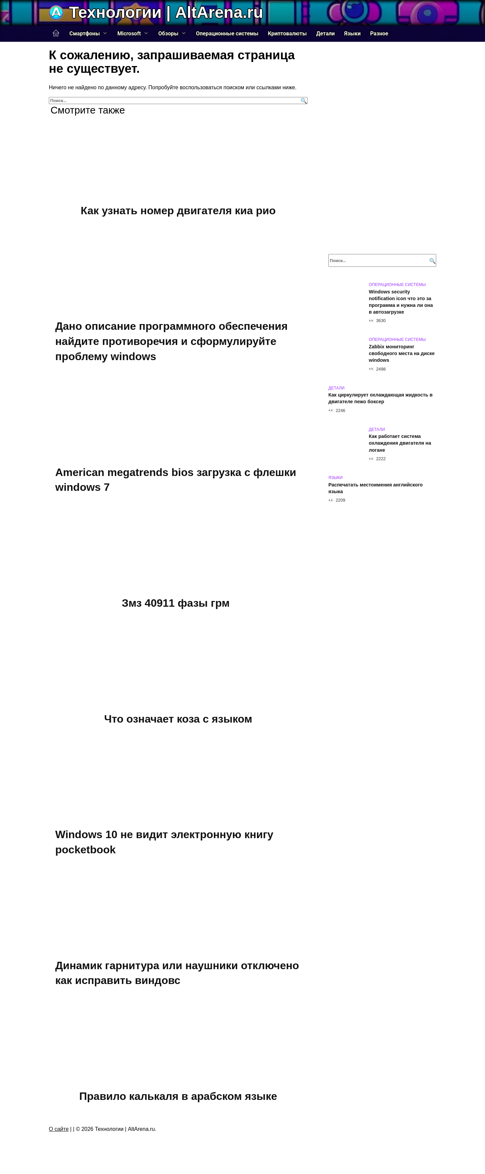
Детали (325, 33)
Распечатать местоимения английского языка (375, 488)
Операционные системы (227, 33)
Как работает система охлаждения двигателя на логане (400, 443)
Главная (56, 33)
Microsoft (129, 33)
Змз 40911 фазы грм (176, 603)
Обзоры (168, 33)
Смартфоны (84, 33)
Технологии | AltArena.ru (166, 12)
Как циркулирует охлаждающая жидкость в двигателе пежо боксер (380, 398)
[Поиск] (303, 100)
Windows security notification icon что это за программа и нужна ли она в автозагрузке (401, 302)
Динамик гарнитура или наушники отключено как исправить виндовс (177, 973)
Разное (379, 33)
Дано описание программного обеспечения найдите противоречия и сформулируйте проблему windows (171, 341)
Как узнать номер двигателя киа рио (178, 210)
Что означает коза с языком (178, 719)
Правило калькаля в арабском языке (178, 1096)
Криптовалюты (287, 33)
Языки (352, 33)
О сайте (59, 1129)
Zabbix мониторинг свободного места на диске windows (402, 353)
